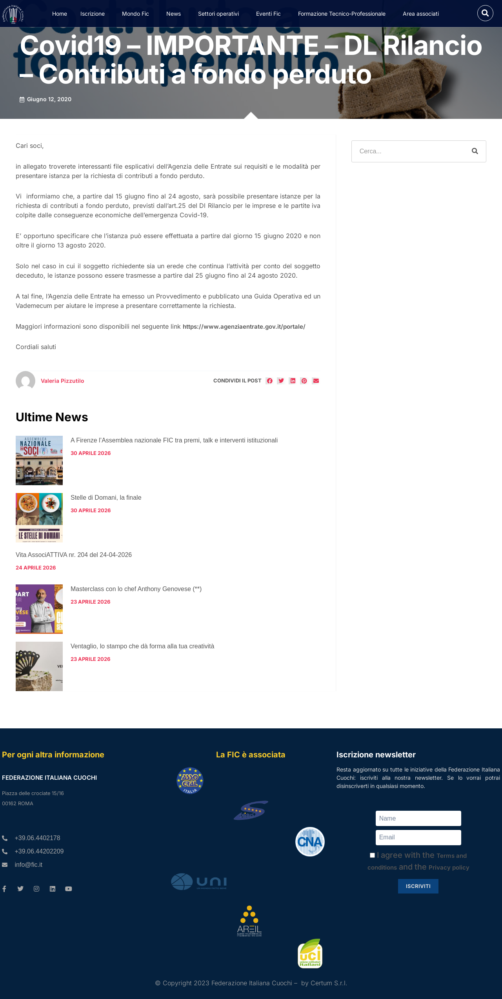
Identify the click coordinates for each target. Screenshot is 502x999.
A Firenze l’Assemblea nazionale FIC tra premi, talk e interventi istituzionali (174, 440)
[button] (485, 13)
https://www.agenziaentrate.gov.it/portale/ (244, 326)
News (175, 14)
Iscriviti (418, 886)
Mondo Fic (137, 14)
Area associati (423, 14)
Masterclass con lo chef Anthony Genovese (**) (136, 589)
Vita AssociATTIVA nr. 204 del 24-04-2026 (74, 554)
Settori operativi (220, 14)
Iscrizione (94, 14)
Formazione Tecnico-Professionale (343, 14)
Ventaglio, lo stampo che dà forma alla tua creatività (142, 646)
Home (59, 13)
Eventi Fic (270, 14)
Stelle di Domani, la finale (106, 497)
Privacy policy (449, 867)
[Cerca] (475, 151)
